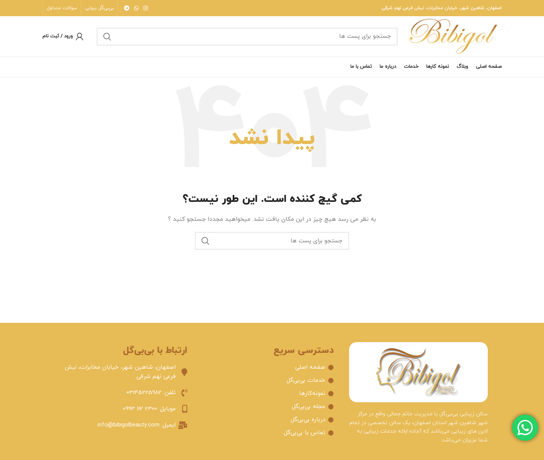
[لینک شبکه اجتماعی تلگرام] (127, 8)
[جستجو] (247, 36)
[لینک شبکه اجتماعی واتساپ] (136, 8)
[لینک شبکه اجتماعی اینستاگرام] (145, 8)
